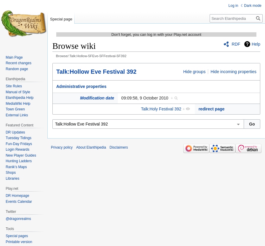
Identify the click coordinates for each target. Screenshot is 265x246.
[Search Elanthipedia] (236, 18)
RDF (236, 44)
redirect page (211, 109)
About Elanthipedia (91, 147)
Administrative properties (81, 86)
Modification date (97, 98)
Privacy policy (62, 147)
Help (256, 44)
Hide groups (194, 71)
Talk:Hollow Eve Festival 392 (96, 71)
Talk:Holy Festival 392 (161, 109)
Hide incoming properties (233, 71)
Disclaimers (119, 147)
